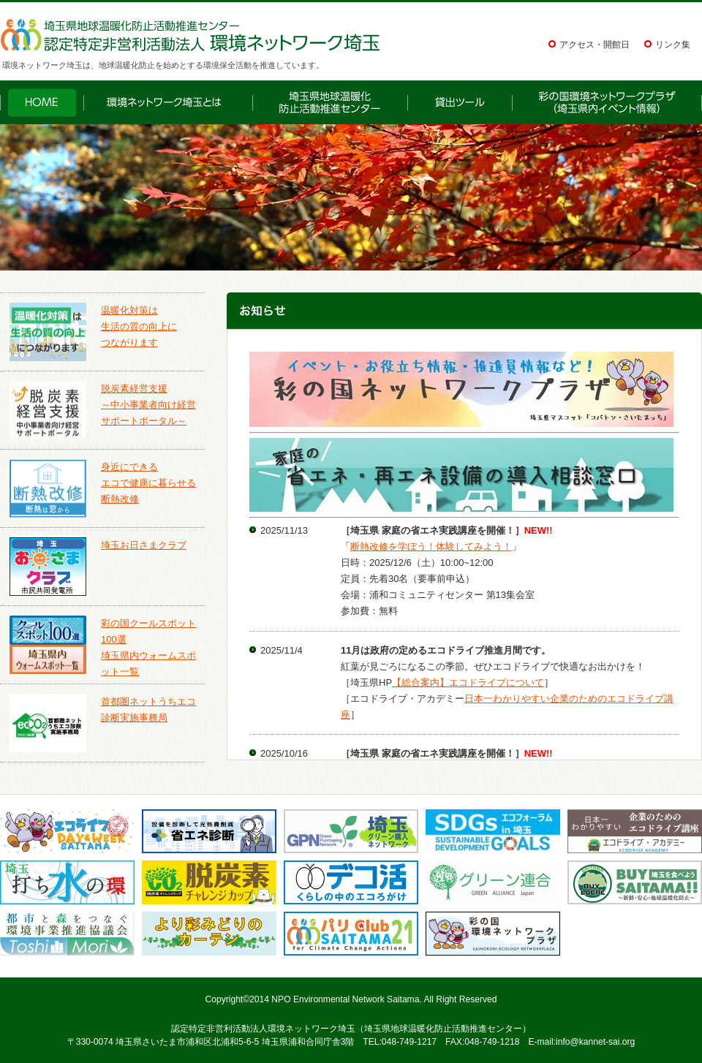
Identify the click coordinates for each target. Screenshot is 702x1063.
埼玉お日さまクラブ (143, 545)
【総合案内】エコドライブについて (468, 682)
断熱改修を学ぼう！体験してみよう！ (431, 546)
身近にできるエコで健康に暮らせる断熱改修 (148, 482)
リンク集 (672, 44)
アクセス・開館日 (594, 44)
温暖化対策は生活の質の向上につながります (139, 326)
